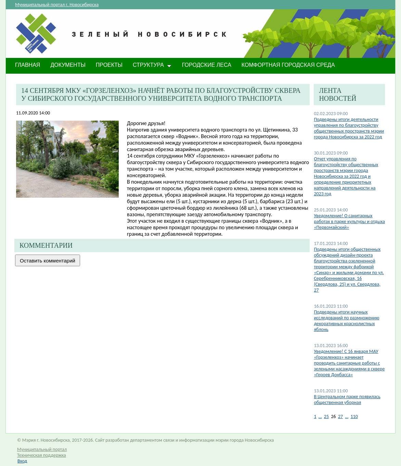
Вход (22, 461)
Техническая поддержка (41, 455)
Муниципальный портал (42, 449)
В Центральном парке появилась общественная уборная (347, 399)
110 (354, 416)
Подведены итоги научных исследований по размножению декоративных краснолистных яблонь (346, 320)
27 (340, 416)
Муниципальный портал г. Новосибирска (57, 5)
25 (326, 416)
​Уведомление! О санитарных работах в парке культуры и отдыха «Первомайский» (349, 221)
